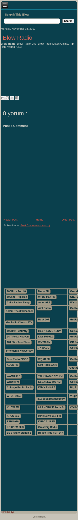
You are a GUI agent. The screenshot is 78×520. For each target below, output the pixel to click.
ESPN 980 (13, 421)
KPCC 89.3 (13, 416)
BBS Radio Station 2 (19, 432)
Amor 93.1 (44, 302)
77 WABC (43, 347)
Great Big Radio (47, 427)
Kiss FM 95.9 (45, 336)
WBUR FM (13, 381)
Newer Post (10, 219)
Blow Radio (17, 37)
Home (39, 219)
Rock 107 (43, 319)
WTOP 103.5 (14, 396)
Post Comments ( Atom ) (35, 225)
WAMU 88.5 (13, 376)
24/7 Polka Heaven (18, 336)
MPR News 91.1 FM (49, 416)
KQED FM (12, 364)
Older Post (68, 219)
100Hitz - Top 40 (16, 291)
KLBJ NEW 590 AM (49, 381)
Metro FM (43, 291)
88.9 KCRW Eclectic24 (51, 407)
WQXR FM (44, 359)
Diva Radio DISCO (17, 359)
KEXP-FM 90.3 (15, 427)
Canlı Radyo (8, 512)
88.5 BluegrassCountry (51, 398)
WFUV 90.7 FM (46, 297)
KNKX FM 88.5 (46, 387)
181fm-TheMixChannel (19, 311)
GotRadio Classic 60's (19, 322)
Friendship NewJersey (19, 350)
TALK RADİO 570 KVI (50, 376)
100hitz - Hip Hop (17, 297)
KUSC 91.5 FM (46, 421)
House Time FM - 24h (50, 432)
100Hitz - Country (17, 331)
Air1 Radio (44, 308)
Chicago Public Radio (19, 387)
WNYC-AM (44, 342)
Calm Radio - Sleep (18, 302)
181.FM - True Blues (18, 342)
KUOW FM (13, 407)
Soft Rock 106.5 (47, 364)
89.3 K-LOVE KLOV (49, 331)
